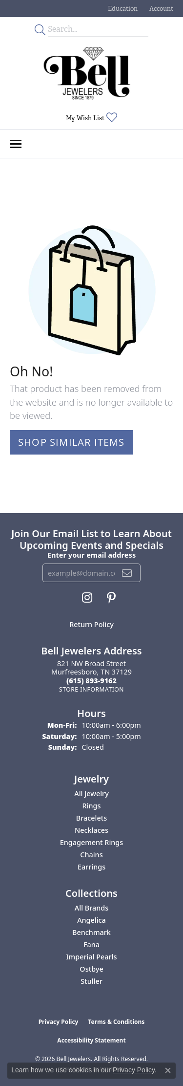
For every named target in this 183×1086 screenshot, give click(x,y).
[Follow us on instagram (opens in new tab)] (87, 598)
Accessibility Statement (91, 1040)
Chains (91, 854)
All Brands (91, 907)
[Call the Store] (91, 680)
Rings (91, 805)
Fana (91, 944)
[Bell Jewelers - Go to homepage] (87, 73)
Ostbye (91, 969)
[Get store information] (91, 689)
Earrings (91, 866)
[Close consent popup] (168, 1070)
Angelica (91, 920)
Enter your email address (91, 555)
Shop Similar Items (71, 442)
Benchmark (91, 932)
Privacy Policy (59, 1022)
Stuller (91, 981)
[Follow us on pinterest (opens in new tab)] (111, 598)
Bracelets (91, 818)
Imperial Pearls (91, 956)
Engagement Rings (91, 842)
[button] (122, 8)
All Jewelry (91, 793)
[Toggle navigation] (15, 144)
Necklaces (91, 830)
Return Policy (91, 624)
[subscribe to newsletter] (127, 573)
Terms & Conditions (116, 1022)
